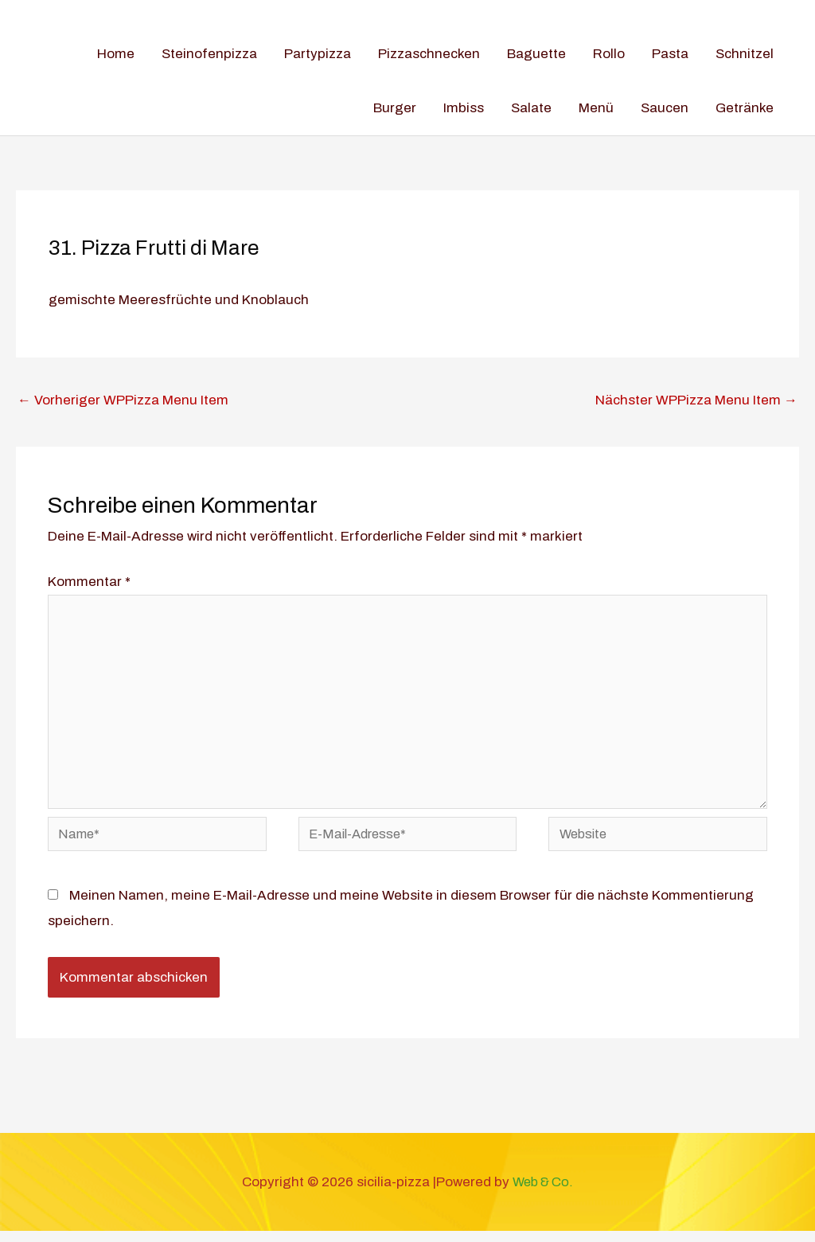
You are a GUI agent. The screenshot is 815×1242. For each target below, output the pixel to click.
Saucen (664, 107)
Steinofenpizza (209, 53)
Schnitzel (745, 53)
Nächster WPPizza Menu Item (696, 400)
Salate (531, 107)
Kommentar (89, 581)
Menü (596, 107)
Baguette (536, 53)
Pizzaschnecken (429, 53)
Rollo (609, 53)
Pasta (670, 53)
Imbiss (463, 107)
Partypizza (317, 53)
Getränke (745, 107)
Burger (394, 107)
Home (116, 53)
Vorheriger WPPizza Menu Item (123, 400)
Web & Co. (542, 1193)
